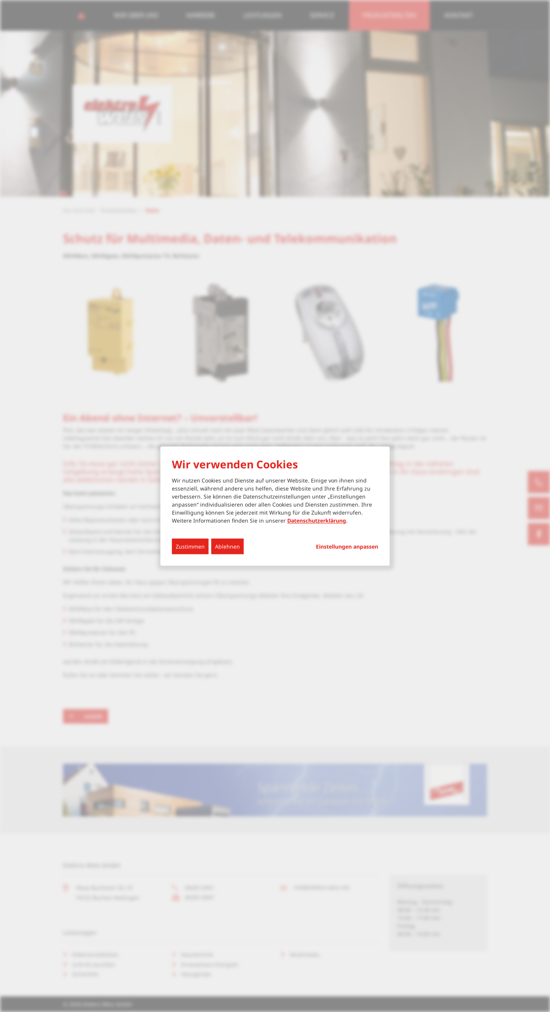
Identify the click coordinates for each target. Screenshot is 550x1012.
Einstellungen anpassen (347, 547)
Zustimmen (190, 546)
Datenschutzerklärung (316, 520)
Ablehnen (227, 546)
